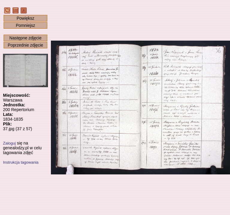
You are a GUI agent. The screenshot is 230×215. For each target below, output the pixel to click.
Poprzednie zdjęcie (25, 45)
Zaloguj (9, 143)
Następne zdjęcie (25, 38)
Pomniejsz (25, 25)
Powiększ (25, 18)
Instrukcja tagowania (21, 162)
